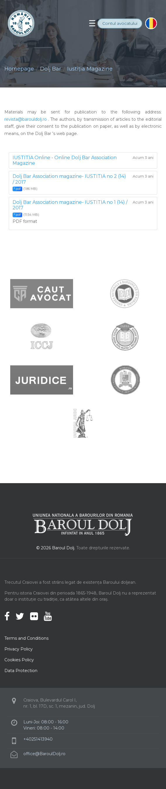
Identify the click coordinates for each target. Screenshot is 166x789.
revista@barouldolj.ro (25, 119)
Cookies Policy (19, 659)
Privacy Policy (18, 649)
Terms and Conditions (26, 638)
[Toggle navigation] (92, 23)
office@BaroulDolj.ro (44, 753)
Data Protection (20, 670)
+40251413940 (38, 739)
